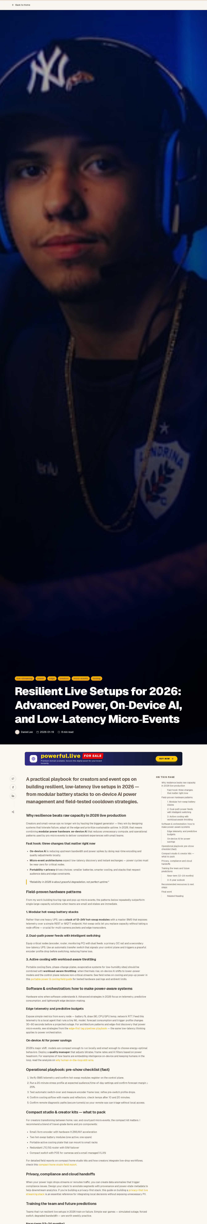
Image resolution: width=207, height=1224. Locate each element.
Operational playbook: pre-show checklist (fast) (178, 848)
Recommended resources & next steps (178, 886)
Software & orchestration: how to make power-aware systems (178, 825)
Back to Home (21, 5)
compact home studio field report (57, 1164)
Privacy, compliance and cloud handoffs (177, 862)
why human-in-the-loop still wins (74, 1060)
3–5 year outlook (176, 880)
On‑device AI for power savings (178, 840)
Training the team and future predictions (175, 870)
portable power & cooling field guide (51, 979)
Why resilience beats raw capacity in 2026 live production (179, 784)
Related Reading (175, 896)
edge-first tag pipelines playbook (88, 1028)
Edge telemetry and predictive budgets (182, 833)
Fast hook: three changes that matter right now (180, 791)
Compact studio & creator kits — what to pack (178, 855)
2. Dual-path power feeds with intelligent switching (180, 811)
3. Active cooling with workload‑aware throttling (180, 818)
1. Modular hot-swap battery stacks (181, 803)
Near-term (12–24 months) (180, 875)
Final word (167, 891)
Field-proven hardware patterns (177, 797)
